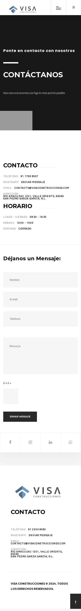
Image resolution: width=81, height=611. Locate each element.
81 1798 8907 (29, 176)
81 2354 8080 (37, 529)
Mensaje (40, 355)
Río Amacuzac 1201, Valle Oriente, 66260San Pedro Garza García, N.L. (33, 197)
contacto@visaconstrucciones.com (41, 188)
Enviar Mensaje (33, 182)
